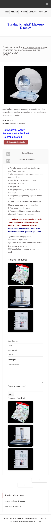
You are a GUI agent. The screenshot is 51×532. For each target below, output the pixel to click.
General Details (19, 154)
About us (14, 12)
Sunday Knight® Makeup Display (25, 26)
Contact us (33, 12)
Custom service (31, 518)
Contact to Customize (17, 142)
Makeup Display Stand (17, 123)
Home (6, 12)
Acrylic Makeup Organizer (15, 501)
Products (23, 12)
